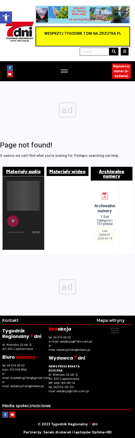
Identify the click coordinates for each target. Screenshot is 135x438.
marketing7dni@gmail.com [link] (30, 378)
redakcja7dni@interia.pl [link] (27, 386)
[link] (6, 17)
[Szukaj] (94, 51)
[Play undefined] (13, 221)
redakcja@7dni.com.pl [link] (76, 341)
